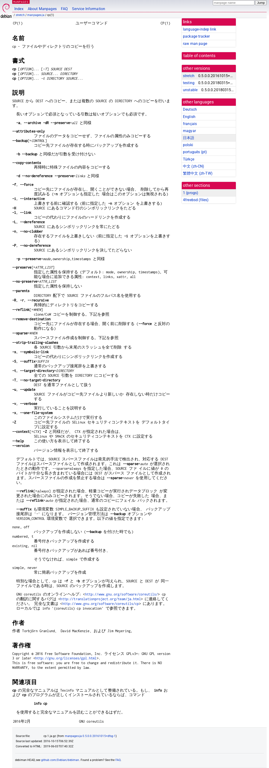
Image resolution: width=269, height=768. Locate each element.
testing (188, 83)
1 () (190, 193)
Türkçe (188, 159)
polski (188, 145)
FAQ (64, 9)
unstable (190, 90)
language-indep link (199, 29)
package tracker (196, 36)
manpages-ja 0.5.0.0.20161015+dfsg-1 (90, 736)
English (189, 116)
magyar (189, 131)
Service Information (88, 9)
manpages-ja (35, 15)
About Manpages (42, 9)
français (190, 123)
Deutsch (190, 109)
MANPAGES (20, 1)
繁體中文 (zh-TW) (198, 173)
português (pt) (195, 152)
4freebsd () (196, 200)
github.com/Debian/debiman (60, 760)
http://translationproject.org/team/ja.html (100, 599)
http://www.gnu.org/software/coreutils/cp (100, 604)
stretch (20, 15)
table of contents (199, 55)
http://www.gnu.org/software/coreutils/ (121, 594)
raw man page (195, 43)
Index (19, 9)
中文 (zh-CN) (193, 166)
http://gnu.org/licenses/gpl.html (66, 658)
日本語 (188, 138)
